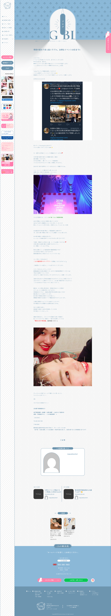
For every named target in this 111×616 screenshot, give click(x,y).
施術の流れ (82, 593)
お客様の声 (6, 31)
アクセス (6, 42)
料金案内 (6, 39)
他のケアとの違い (38, 593)
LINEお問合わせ (95, 593)
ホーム (5, 16)
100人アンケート (71, 593)
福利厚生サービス (7, 63)
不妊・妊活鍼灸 (38, 596)
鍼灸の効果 (37, 594)
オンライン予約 (7, 57)
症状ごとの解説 (8, 28)
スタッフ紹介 (7, 24)
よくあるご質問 (8, 35)
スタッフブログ (43, 41)
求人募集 (49, 593)
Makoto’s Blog (50, 596)
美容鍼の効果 (7, 20)
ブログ (7, 68)
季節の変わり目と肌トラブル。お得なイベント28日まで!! (57, 41)
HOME (37, 41)
